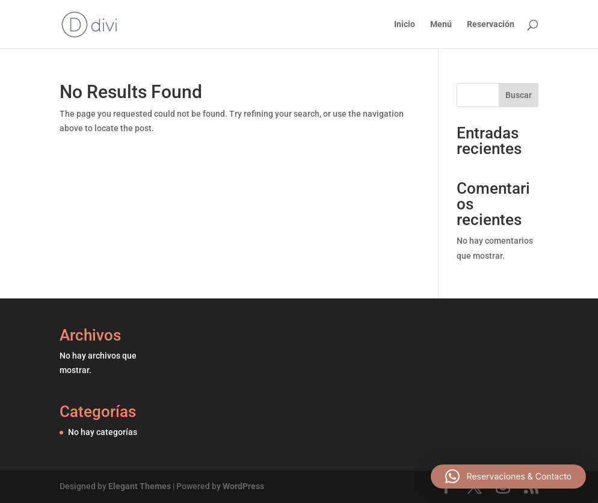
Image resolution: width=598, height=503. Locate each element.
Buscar (518, 95)
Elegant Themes (139, 486)
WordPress (243, 486)
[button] (508, 476)
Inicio (404, 24)
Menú (441, 24)
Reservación (490, 24)
